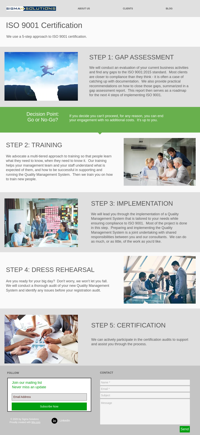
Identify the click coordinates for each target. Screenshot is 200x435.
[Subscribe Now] (49, 406)
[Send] (185, 429)
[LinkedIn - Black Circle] (54, 421)
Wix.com (35, 422)
